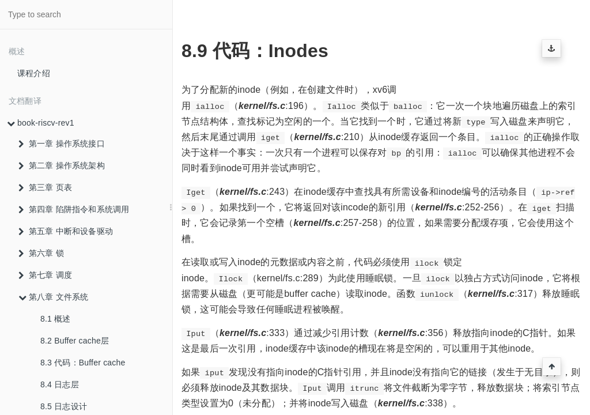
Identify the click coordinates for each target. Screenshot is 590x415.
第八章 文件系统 (53, 296)
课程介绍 (33, 73)
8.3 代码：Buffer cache (83, 362)
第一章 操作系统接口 (61, 143)
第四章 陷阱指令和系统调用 (74, 209)
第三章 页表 (45, 187)
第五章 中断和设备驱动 (65, 231)
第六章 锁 (41, 253)
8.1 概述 (55, 318)
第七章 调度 (45, 275)
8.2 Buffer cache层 (74, 340)
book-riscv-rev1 (40, 122)
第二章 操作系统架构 (61, 165)
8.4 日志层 (59, 384)
